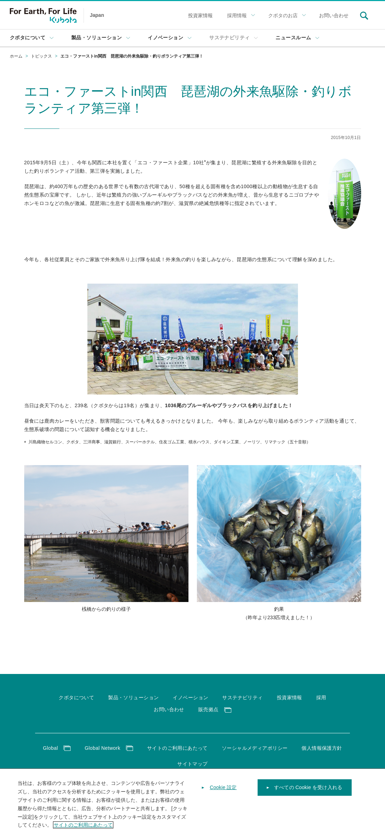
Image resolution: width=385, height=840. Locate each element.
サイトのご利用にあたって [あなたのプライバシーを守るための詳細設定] (83, 827)
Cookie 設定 (223, 790)
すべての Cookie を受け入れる (308, 790)
